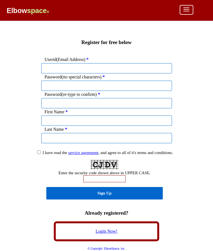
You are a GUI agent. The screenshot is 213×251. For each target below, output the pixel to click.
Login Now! (107, 231)
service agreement (83, 152)
